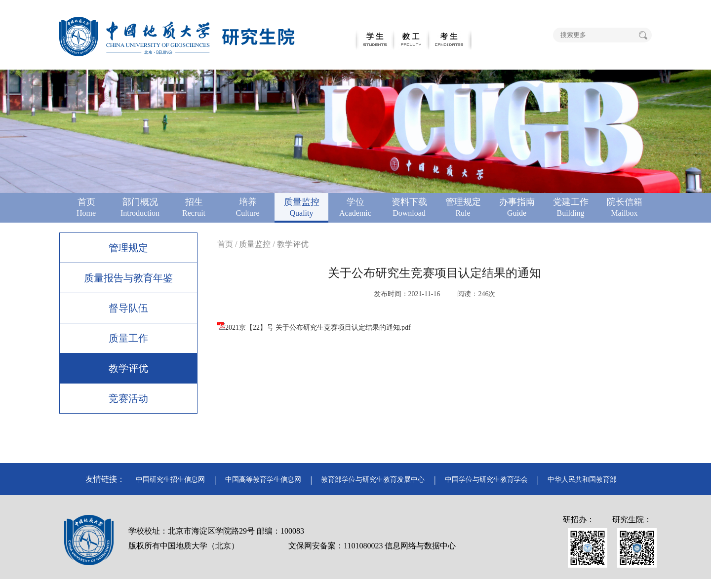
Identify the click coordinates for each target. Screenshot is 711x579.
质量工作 (128, 338)
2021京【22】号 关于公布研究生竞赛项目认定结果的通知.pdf (314, 327)
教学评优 (128, 368)
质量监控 (255, 244)
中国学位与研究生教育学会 (486, 479)
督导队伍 (128, 308)
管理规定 (128, 247)
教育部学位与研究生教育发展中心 (373, 479)
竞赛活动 (128, 398)
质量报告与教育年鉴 (128, 277)
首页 (225, 244)
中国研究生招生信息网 (170, 479)
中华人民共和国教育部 (582, 479)
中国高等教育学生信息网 (263, 479)
